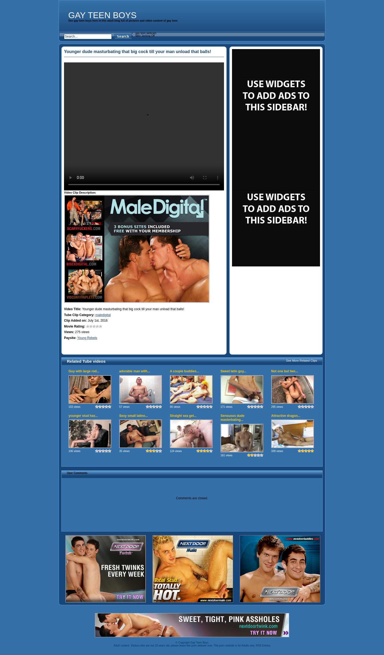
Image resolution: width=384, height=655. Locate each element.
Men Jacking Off (145, 35)
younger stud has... (83, 416)
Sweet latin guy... (233, 371)
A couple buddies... (184, 371)
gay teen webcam (145, 33)
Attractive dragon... (285, 416)
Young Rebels (87, 338)
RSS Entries (263, 645)
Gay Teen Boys (102, 15)
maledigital (103, 315)
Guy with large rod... (84, 371)
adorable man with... (134, 371)
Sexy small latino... (133, 416)
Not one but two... (284, 371)
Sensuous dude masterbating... (232, 418)
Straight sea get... (183, 416)
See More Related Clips (301, 360)
